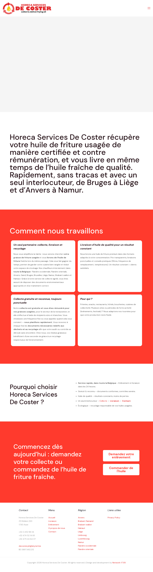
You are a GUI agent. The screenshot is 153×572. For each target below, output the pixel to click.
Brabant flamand (85, 521)
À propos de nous (56, 528)
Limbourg (82, 535)
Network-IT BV (119, 562)
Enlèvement (53, 524)
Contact (126, 401)
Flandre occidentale (87, 545)
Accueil (51, 517)
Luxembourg (83, 538)
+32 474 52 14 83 (27, 535)
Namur (81, 542)
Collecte (103, 401)
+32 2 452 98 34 (26, 532)
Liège (80, 531)
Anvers (81, 517)
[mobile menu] (149, 8)
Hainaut (81, 528)
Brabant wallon (85, 524)
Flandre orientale (86, 549)
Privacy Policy (114, 517)
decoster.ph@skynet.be (30, 546)
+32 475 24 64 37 (27, 539)
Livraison (115, 401)
